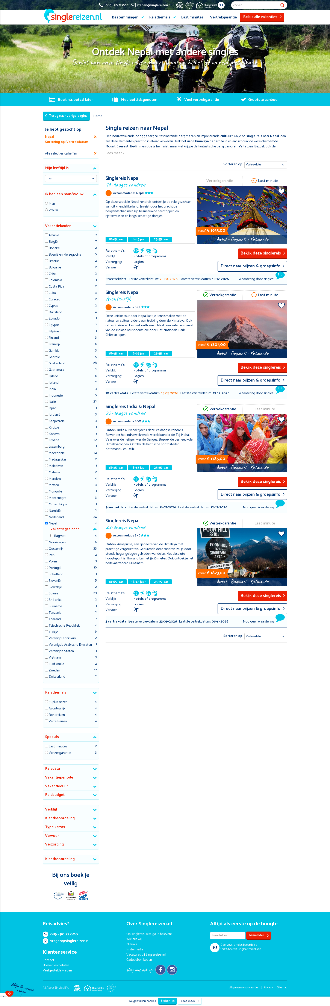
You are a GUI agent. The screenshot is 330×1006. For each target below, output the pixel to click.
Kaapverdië (57, 421)
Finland (54, 338)
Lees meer (190, 1001)
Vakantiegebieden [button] (64, 529)
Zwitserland (57, 676)
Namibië (55, 511)
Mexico (54, 485)
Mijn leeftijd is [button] (57, 168)
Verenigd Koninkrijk (62, 638)
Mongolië (55, 491)
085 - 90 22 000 (60, 934)
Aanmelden (259, 935)
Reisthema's (159, 17)
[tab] (71, 168)
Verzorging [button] (54, 844)
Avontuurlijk (57, 708)
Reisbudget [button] (55, 795)
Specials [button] (52, 737)
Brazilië (54, 261)
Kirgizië (54, 427)
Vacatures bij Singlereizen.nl (146, 955)
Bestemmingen (125, 17)
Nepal (53, 523)
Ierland (54, 382)
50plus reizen (58, 702)
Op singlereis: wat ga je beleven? (149, 934)
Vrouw (53, 210)
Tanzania (55, 613)
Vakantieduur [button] (56, 786)
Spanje (53, 593)
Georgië (54, 357)
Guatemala (56, 370)
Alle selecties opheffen (61, 153)
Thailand (55, 619)
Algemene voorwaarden (244, 987)
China (52, 274)
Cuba (52, 293)
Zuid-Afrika (56, 664)
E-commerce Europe (58, 895)
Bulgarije (55, 267)
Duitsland (55, 312)
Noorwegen (57, 542)
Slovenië (55, 581)
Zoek (282, 5)
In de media (134, 949)
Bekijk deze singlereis (263, 253)
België (53, 241)
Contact (48, 960)
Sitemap (282, 987)
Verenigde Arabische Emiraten (70, 644)
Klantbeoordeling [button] (60, 818)
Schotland (56, 574)
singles (234, 944)
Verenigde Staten (61, 651)
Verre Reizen (58, 721)
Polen (53, 561)
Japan (52, 408)
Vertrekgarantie (223, 17)
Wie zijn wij (134, 939)
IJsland (53, 376)
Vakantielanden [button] (58, 226)
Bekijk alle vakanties (262, 17)
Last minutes (192, 17)
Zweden (54, 670)
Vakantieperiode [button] (59, 777)
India (52, 389)
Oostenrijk (56, 549)
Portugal (55, 568)
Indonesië (56, 395)
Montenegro (58, 498)
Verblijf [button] (51, 809)
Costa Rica (56, 286)
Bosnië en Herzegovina (65, 254)
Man (52, 204)
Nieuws (131, 944)
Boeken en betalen (56, 965)
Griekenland (57, 363)
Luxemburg (57, 446)
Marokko (55, 479)
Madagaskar (57, 459)
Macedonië (57, 453)
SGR (83, 895)
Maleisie (54, 472)
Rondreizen (57, 715)
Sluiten (168, 1000)
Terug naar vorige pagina (66, 116)
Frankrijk (54, 344)
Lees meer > (115, 153)
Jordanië (54, 414)
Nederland (56, 517)
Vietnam (55, 657)
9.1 (221, 5)
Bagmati (60, 536)
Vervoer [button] (52, 836)
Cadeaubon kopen (139, 960)
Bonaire (54, 248)
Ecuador (55, 318)
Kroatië (54, 440)
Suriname (55, 606)
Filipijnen (55, 331)
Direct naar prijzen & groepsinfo (253, 266)
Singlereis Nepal (150, 181)
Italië (52, 402)
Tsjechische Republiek (64, 625)
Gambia (54, 350)
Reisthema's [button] (55, 692)
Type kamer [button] (55, 827)
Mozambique (58, 504)
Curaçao (54, 299)
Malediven (56, 466)
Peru (52, 555)
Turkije (53, 632)
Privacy (268, 987)
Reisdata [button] (52, 768)
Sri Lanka (55, 600)
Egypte (54, 325)
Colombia (55, 280)
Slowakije (55, 587)
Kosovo (54, 434)
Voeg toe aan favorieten (281, 191)
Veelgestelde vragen (57, 970)
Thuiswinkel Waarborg (71, 895)
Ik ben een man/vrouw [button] (64, 194)
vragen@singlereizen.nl (66, 941)
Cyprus (53, 306)
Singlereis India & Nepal (150, 409)
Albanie (54, 235)
